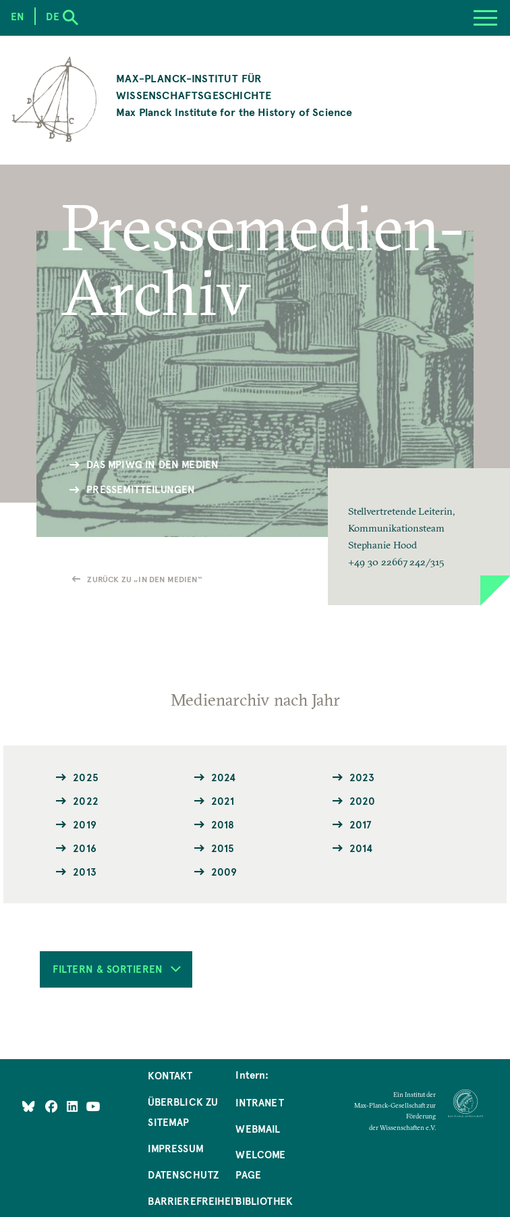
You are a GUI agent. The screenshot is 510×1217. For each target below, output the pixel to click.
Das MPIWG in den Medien (152, 464)
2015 (223, 848)
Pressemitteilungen (140, 489)
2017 (360, 824)
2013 (84, 871)
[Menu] (485, 18)
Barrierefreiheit (193, 1201)
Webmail (257, 1128)
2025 (85, 777)
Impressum (176, 1148)
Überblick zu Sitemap (183, 1112)
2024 (223, 777)
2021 (223, 801)
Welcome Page (260, 1164)
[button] (419, 536)
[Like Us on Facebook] (53, 1106)
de (52, 16)
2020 (362, 801)
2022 (85, 801)
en (17, 16)
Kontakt (170, 1075)
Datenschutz (183, 1174)
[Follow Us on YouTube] (93, 1106)
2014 (361, 848)
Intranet (259, 1102)
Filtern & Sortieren (116, 968)
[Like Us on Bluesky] (28, 1106)
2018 (223, 824)
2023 (362, 777)
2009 (224, 871)
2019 (84, 824)
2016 (84, 848)
